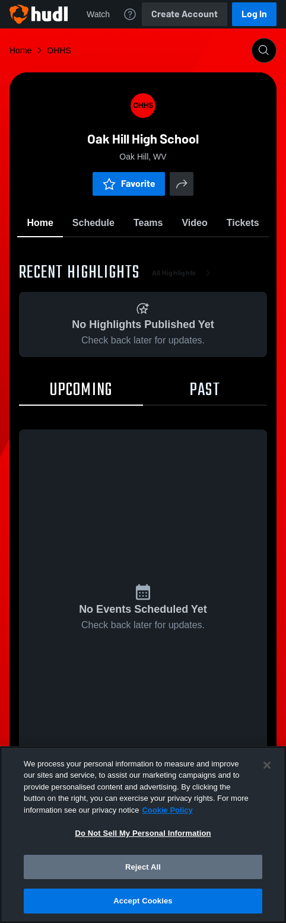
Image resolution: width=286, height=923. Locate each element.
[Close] (267, 765)
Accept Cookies (142, 900)
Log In (254, 14)
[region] (143, 834)
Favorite (128, 184)
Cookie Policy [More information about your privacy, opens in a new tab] (167, 810)
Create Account (184, 14)
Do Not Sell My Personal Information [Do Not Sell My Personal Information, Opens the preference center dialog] (143, 833)
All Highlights (183, 273)
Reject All (143, 866)
